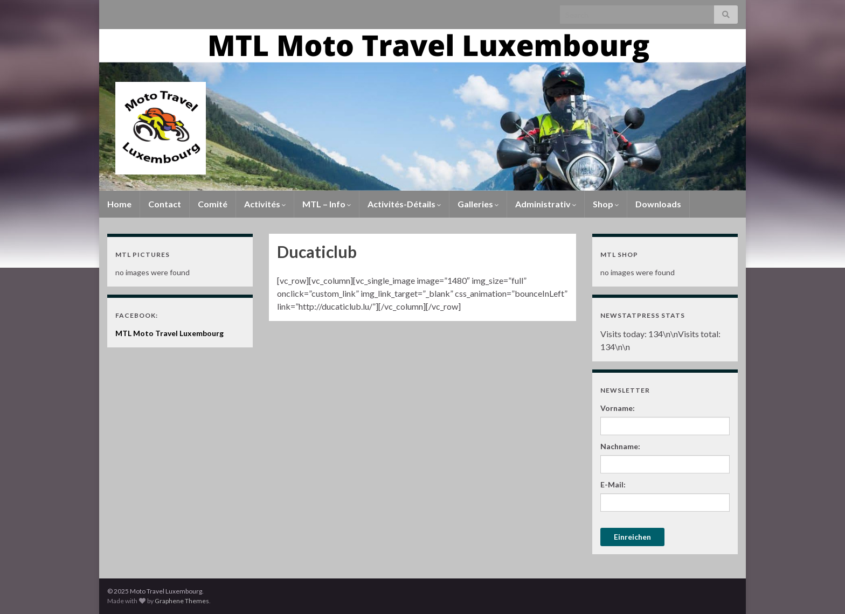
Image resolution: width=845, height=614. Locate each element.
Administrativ (545, 204)
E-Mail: (613, 484)
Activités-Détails (404, 204)
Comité (212, 204)
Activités (265, 204)
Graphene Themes (182, 601)
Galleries (478, 204)
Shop (606, 204)
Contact (164, 204)
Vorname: (617, 408)
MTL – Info (326, 204)
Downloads (658, 204)
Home (119, 204)
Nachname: (620, 446)
